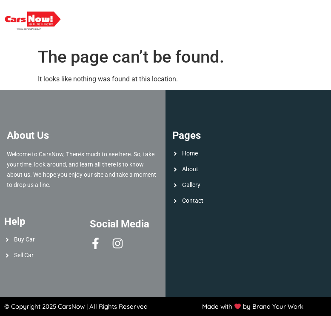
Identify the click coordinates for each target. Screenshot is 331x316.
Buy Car (272, 13)
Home (154, 13)
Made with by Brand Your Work (252, 306)
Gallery (311, 13)
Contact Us (306, 30)
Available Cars (103, 13)
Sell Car (232, 13)
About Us (190, 13)
